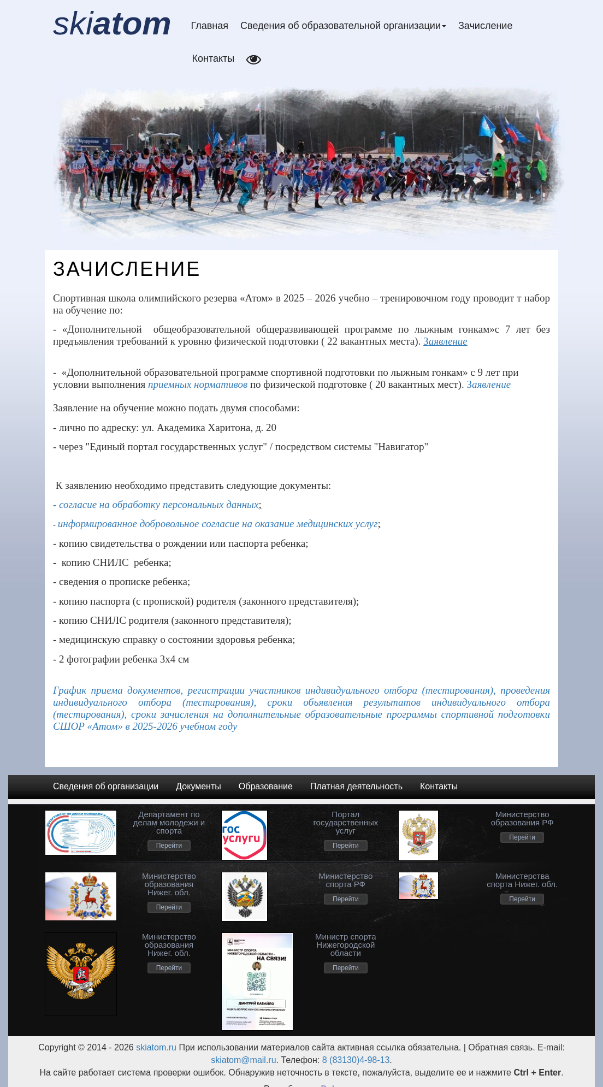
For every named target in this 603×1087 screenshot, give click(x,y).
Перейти (169, 845)
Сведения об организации (105, 786)
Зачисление (485, 25)
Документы (198, 786)
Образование (266, 786)
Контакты (213, 58)
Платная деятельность (356, 786)
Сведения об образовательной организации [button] (343, 25)
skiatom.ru (155, 1047)
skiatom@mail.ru (243, 1060)
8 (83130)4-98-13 (356, 1060)
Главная (210, 25)
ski (112, 23)
